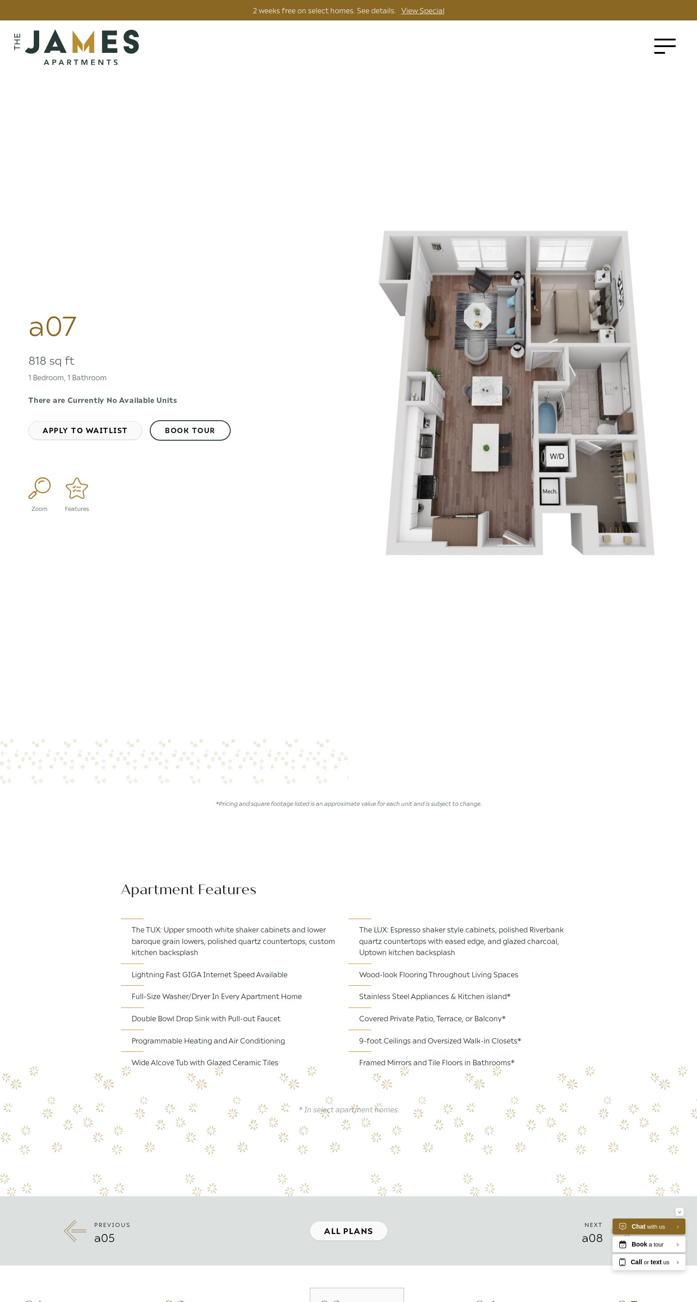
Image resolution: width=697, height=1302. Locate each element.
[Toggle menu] (665, 46)
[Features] (77, 488)
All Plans (348, 1230)
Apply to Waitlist (85, 430)
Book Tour (190, 430)
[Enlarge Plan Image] (39, 488)
